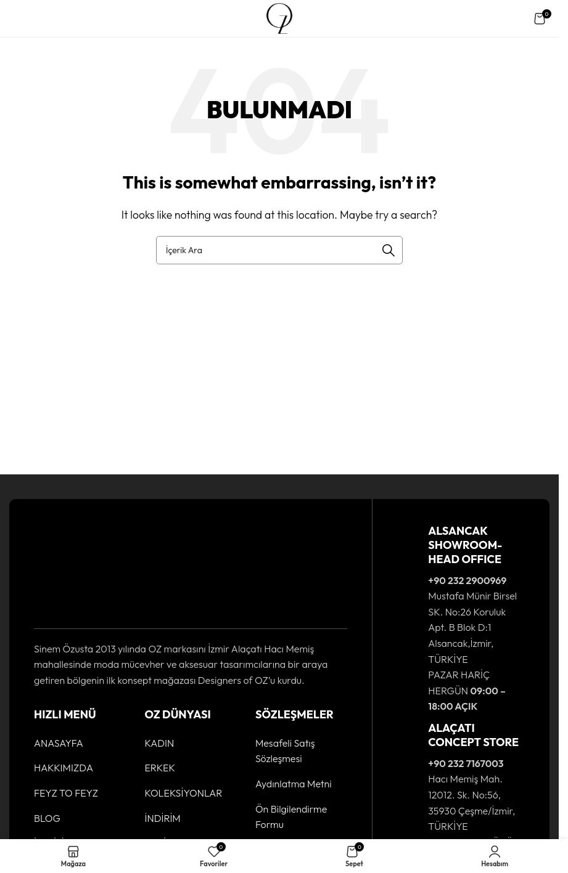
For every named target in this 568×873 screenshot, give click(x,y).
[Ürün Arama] (279, 250)
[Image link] (72, 568)
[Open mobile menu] (21, 18)
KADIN (159, 743)
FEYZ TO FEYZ (66, 793)
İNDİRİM (162, 818)
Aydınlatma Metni (293, 784)
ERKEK (159, 767)
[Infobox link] (461, 619)
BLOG (47, 818)
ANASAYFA (58, 743)
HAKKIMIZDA (63, 767)
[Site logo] (279, 17)
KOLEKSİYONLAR (183, 793)
